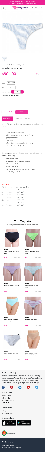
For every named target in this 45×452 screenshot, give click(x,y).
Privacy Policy (6, 395)
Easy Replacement (31, 3)
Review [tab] (28, 118)
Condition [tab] (18, 118)
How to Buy (12, 3)
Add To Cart (8, 112)
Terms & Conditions (8, 400)
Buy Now (21, 112)
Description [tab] (7, 118)
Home (3, 65)
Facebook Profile (7, 413)
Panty (9, 65)
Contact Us (5, 403)
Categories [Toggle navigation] (37, 7)
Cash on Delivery (20, 3)
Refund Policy (6, 398)
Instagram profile (7, 411)
